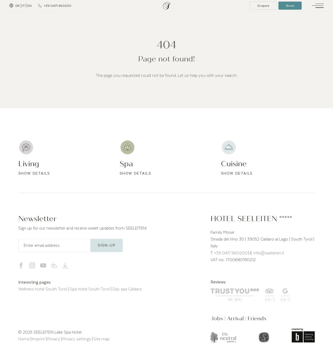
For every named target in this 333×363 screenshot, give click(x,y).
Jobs (217, 320)
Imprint (39, 341)
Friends (257, 320)
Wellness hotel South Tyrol (43, 291)
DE (17, 5)
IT (23, 5)
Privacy (54, 341)
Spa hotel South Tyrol (90, 291)
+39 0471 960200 (231, 254)
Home (24, 341)
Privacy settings (77, 341)
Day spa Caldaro (127, 291)
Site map (101, 341)
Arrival (236, 320)
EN (29, 5)
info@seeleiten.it (268, 254)
